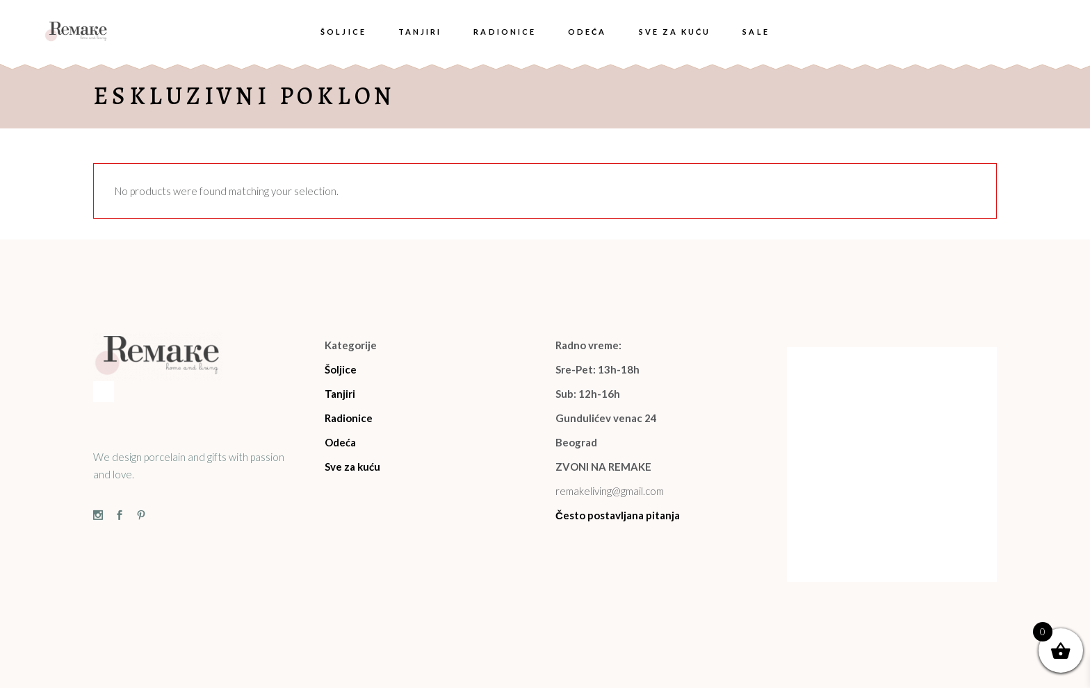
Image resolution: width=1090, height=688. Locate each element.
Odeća (340, 442)
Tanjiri (340, 393)
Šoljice (341, 369)
